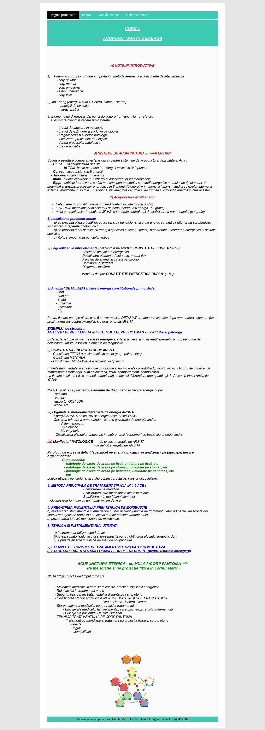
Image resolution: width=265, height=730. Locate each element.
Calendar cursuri (138, 15)
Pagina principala (63, 15)
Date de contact (109, 15)
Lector (86, 15)
